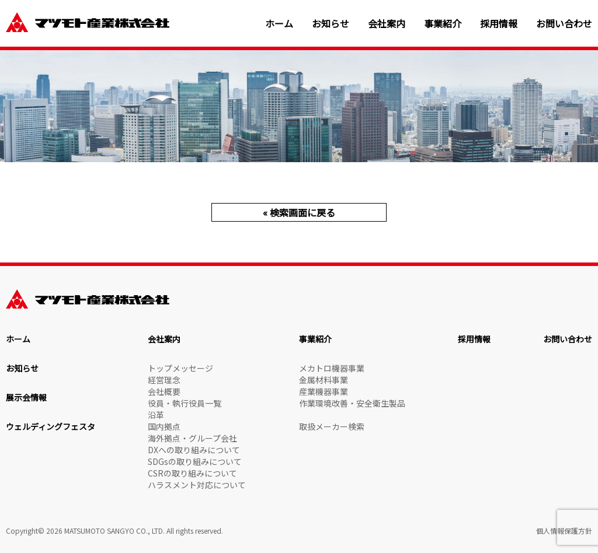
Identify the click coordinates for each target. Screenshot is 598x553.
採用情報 (498, 23)
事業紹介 (442, 23)
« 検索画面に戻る (299, 212)
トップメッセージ (180, 368)
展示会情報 (26, 397)
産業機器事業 (323, 391)
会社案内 (386, 23)
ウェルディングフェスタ (50, 426)
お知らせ (330, 23)
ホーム (279, 23)
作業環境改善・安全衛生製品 (352, 403)
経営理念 (164, 380)
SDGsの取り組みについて (195, 461)
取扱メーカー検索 (331, 426)
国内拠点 (164, 426)
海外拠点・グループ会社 (192, 438)
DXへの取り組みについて (194, 450)
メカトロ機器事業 (331, 368)
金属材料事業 (323, 380)
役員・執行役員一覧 (184, 403)
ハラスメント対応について (197, 485)
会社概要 (164, 391)
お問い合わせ (564, 23)
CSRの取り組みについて (192, 473)
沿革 (156, 415)
